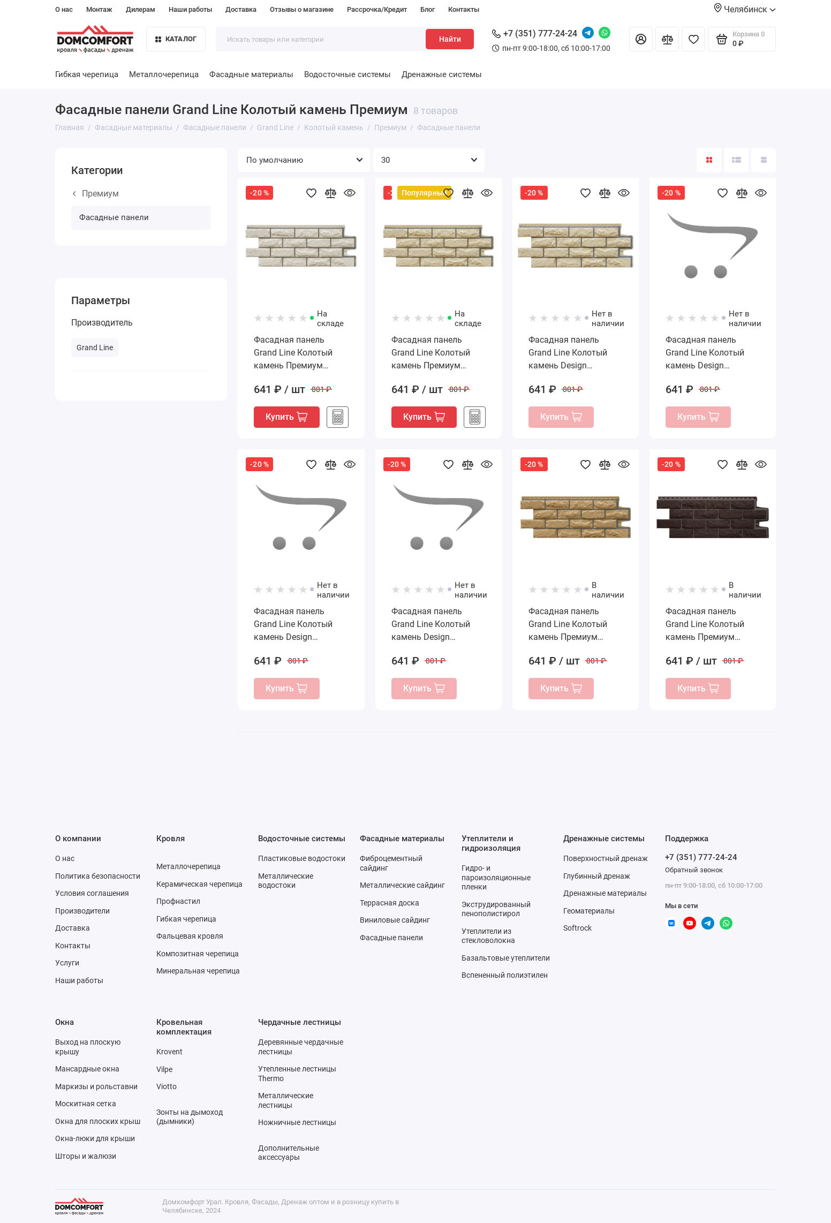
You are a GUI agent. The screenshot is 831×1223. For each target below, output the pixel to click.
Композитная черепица (197, 953)
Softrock (577, 928)
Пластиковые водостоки (301, 858)
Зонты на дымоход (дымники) (189, 1117)
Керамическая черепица (199, 884)
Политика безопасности (97, 876)
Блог (427, 9)
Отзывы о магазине (302, 9)
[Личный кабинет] (641, 39)
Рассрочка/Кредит (377, 9)
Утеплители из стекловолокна (488, 936)
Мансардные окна (87, 1069)
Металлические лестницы (285, 1100)
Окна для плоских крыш (97, 1121)
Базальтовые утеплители (506, 958)
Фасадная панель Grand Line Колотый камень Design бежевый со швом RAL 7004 (573, 353)
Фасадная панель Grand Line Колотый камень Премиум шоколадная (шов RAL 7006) (711, 625)
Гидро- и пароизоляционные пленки (496, 877)
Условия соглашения (92, 893)
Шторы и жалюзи (85, 1156)
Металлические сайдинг (402, 885)
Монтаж (99, 9)
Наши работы (190, 9)
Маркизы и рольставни (96, 1086)
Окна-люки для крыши (95, 1138)
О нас (64, 9)
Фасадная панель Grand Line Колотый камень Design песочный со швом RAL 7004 (300, 625)
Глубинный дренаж (596, 876)
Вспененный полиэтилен (505, 975)
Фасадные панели (114, 217)
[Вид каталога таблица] (763, 160)
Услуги (67, 962)
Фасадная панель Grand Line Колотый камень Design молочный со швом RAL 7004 (705, 353)
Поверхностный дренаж (605, 858)
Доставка (240, 9)
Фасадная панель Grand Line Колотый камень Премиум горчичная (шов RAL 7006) (569, 625)
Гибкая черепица (86, 74)
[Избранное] (693, 39)
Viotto (166, 1086)
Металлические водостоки (285, 881)
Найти (450, 39)
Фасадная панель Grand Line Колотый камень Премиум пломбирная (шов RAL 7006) (298, 353)
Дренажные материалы (605, 893)
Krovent (169, 1051)
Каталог (176, 39)
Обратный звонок (694, 870)
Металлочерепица (164, 74)
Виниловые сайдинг (395, 920)
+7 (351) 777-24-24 (534, 33)
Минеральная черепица (198, 971)
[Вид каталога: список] (736, 160)
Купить (286, 417)
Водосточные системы (347, 74)
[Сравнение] (667, 39)
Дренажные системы (442, 74)
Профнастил (178, 901)
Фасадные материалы (251, 74)
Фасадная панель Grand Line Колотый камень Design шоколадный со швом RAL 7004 (435, 625)
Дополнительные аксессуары (288, 1153)
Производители (82, 911)
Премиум (96, 193)
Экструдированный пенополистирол (496, 909)
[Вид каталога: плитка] (709, 160)
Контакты (463, 9)
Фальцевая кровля (189, 936)
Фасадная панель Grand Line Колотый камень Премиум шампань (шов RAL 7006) (430, 353)
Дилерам (140, 9)
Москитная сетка (85, 1103)
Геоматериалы (589, 911)
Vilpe (164, 1069)
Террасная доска (389, 903)
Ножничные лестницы (297, 1122)
